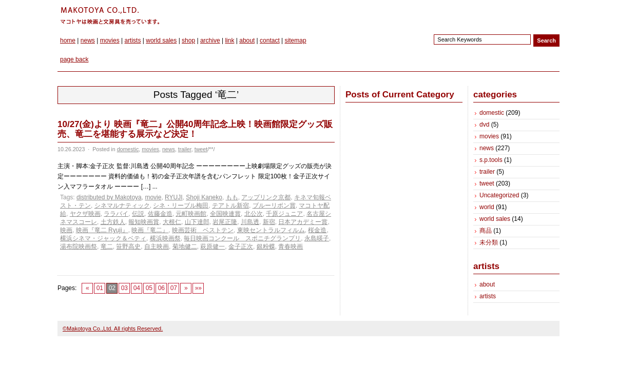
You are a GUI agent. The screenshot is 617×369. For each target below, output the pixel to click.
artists (132, 40)
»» (198, 288)
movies (110, 40)
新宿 (269, 221)
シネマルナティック (122, 205)
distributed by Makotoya (109, 197)
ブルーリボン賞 (274, 205)
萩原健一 (212, 246)
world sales (161, 40)
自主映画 (156, 246)
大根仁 (172, 221)
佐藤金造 (160, 213)
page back (74, 59)
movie (153, 197)
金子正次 (240, 246)
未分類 (488, 242)
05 (149, 288)
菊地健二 (184, 246)
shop (188, 40)
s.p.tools (491, 159)
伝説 (138, 213)
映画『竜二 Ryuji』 (102, 230)
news (88, 40)
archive (210, 40)
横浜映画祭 (165, 238)
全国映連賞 (225, 213)
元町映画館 (191, 213)
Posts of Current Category (399, 94)
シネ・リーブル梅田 (180, 205)
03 (124, 288)
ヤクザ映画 (85, 213)
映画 (66, 230)
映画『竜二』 (149, 230)
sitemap (295, 40)
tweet (201, 149)
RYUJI (173, 197)
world (486, 207)
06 (161, 288)
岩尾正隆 (225, 221)
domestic (128, 149)
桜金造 (317, 230)
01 (100, 288)
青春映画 (290, 246)
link (229, 40)
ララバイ (116, 213)
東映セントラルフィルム (271, 230)
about (247, 40)
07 (173, 288)
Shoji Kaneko (204, 197)
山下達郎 (197, 221)
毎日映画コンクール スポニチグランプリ (242, 238)
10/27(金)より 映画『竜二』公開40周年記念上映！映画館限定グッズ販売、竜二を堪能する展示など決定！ (195, 129)
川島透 (250, 221)
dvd (484, 124)
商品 (485, 230)
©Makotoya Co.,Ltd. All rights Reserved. (113, 328)
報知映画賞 (143, 221)
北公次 (253, 213)
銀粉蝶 (266, 246)
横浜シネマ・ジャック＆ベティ (103, 238)
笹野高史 (128, 246)
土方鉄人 (113, 221)
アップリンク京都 (266, 197)
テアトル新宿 (230, 205)
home (67, 40)
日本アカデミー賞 (302, 221)
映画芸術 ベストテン (203, 230)
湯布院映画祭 (78, 246)
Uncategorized (499, 195)
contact (270, 40)
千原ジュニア (284, 213)
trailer (184, 149)
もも (232, 197)
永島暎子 (316, 238)
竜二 (107, 246)
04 (136, 288)
